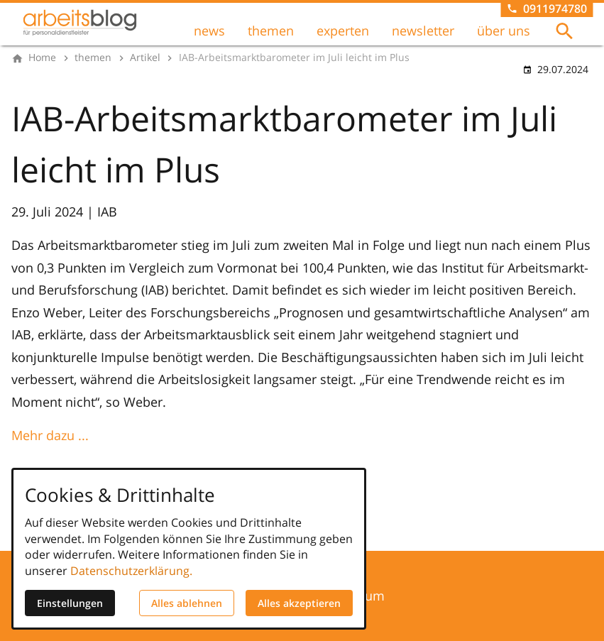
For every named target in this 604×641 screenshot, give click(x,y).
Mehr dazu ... (50, 435)
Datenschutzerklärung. (131, 571)
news (209, 30)
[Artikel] (145, 57)
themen (271, 30)
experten (343, 30)
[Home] (42, 57)
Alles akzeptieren (299, 603)
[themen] (93, 57)
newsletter (423, 30)
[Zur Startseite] (79, 23)
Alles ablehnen (186, 603)
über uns (503, 30)
